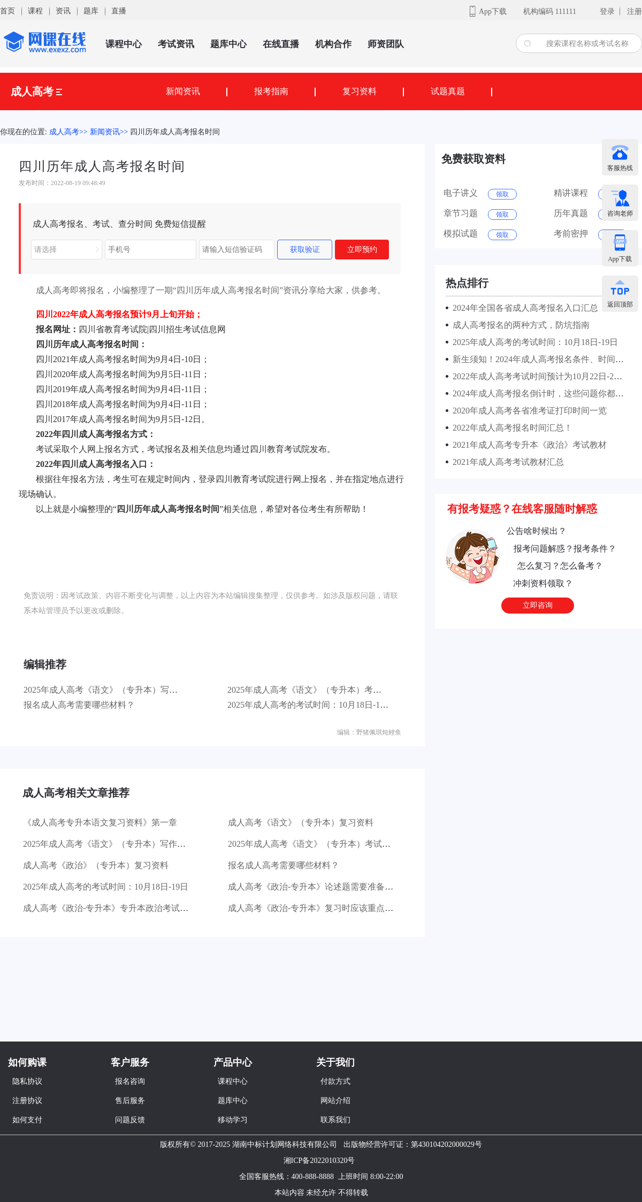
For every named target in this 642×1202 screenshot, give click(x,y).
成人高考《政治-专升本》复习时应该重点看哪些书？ (327, 908)
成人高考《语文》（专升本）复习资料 (300, 822)
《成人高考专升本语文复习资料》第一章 (100, 822)
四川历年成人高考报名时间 (175, 132)
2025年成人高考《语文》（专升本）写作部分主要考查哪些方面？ (148, 689)
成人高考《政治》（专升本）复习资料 (96, 865)
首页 (7, 11)
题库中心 (228, 44)
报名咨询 (130, 1081)
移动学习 (233, 1120)
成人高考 (36, 91)
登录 (607, 11)
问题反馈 (130, 1120)
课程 (35, 11)
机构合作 (333, 44)
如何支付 (27, 1120)
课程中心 (123, 44)
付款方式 (335, 1081)
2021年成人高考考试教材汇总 (506, 461)
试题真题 (448, 91)
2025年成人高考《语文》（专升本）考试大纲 (313, 689)
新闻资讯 (183, 91)
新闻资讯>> (109, 132)
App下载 (493, 11)
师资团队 (386, 44)
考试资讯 (176, 44)
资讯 (63, 11)
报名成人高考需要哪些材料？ (79, 704)
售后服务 (130, 1101)
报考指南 (271, 91)
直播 (118, 11)
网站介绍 (335, 1101)
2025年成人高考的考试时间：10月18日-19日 (310, 704)
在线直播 (281, 44)
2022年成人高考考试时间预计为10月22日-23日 (537, 376)
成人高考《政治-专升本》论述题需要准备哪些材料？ (327, 886)
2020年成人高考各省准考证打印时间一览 (527, 410)
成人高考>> (68, 132)
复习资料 (359, 91)
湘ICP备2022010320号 (319, 1161)
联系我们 (335, 1120)
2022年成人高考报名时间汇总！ (510, 427)
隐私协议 (27, 1081)
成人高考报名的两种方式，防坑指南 (519, 325)
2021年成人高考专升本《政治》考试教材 (527, 444)
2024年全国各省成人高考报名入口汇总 (523, 307)
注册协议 (27, 1101)
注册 (634, 11)
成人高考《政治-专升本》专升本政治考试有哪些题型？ (127, 908)
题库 (90, 11)
